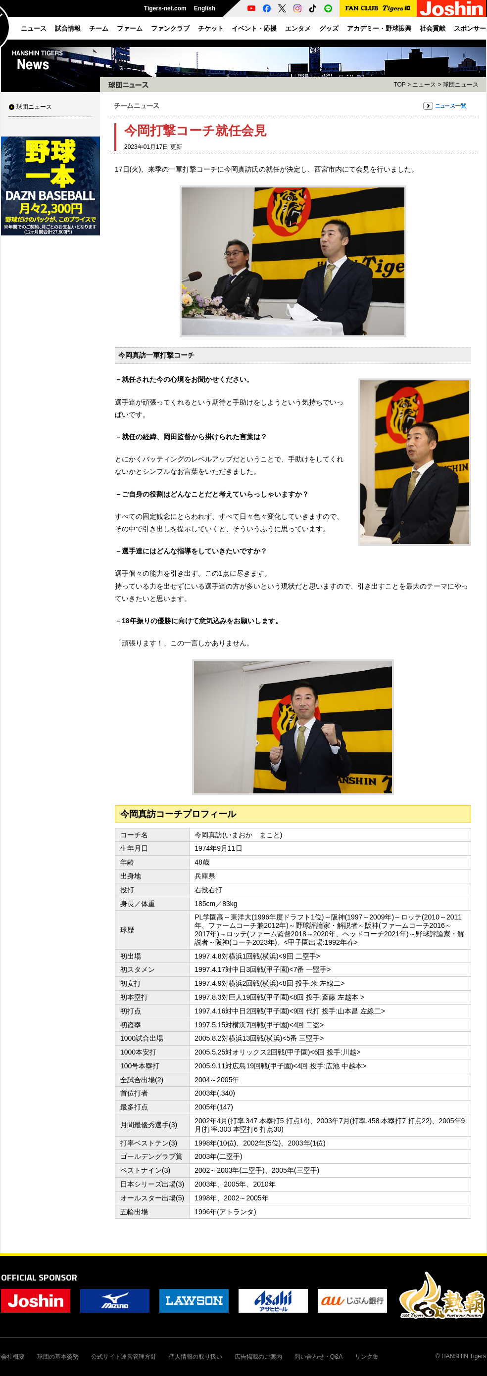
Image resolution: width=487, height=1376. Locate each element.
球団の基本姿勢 (58, 1356)
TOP (399, 84)
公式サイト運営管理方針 (123, 1356)
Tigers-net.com (165, 8)
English (204, 8)
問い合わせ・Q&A (318, 1356)
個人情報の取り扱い (195, 1356)
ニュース (424, 84)
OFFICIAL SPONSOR (39, 1277)
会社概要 (13, 1356)
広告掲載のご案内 (258, 1356)
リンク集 (367, 1356)
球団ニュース (34, 106)
